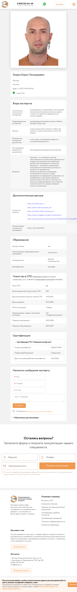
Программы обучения (49, 504)
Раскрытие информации (50, 525)
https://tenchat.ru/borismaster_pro (40, 211)
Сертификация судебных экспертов (50, 514)
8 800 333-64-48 (25, 3)
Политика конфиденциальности (53, 521)
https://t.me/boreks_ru (35, 203)
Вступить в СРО (47, 500)
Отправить (19, 405)
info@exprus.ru (16, 565)
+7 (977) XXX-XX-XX (23, 88)
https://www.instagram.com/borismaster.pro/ (44, 215)
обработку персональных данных (39, 411)
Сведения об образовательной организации (53, 508)
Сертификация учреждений (51, 518)
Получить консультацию (57, 465)
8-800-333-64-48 (17, 562)
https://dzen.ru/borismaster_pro (39, 207)
